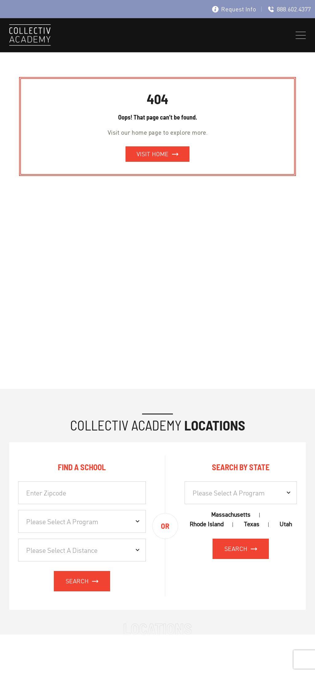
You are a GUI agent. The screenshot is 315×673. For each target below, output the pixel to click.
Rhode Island (206, 524)
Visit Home (153, 154)
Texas (251, 524)
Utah (285, 524)
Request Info (234, 9)
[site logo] (30, 36)
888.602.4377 (289, 9)
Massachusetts (230, 515)
